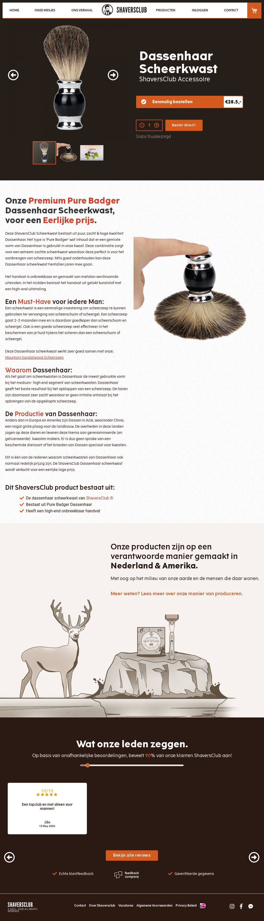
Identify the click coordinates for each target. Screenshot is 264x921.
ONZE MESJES (45, 10)
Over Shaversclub (102, 905)
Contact (80, 905)
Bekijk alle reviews (132, 855)
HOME (14, 10)
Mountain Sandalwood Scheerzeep (34, 357)
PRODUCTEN (165, 10)
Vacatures (125, 905)
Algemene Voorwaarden (154, 905)
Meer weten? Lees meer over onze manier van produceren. (177, 593)
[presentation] (4, 855)
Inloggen (200, 10)
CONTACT (231, 10)
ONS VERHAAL (82, 10)
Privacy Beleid (186, 905)
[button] (18, 81)
